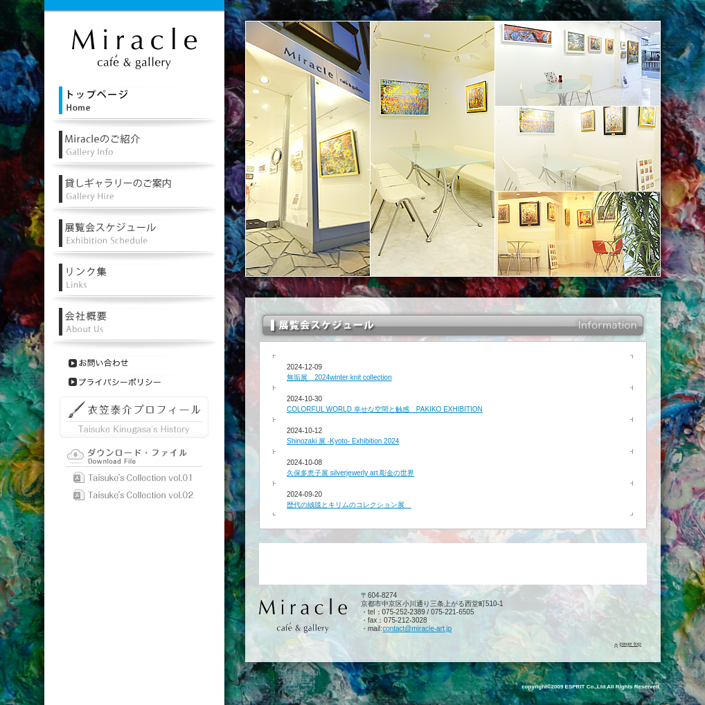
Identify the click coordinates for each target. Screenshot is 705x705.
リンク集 (134, 284)
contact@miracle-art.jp (417, 628)
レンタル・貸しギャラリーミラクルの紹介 (134, 151)
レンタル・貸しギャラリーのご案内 (134, 195)
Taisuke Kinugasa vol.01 (134, 477)
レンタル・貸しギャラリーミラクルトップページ (134, 106)
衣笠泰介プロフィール (134, 417)
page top (630, 644)
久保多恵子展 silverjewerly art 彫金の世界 (350, 473)
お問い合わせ (120, 363)
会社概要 (134, 328)
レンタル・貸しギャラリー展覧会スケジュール (134, 239)
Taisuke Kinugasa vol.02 (134, 495)
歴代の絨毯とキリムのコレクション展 (349, 505)
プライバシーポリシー (120, 382)
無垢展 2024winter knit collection (339, 377)
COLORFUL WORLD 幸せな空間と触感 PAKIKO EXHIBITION (385, 409)
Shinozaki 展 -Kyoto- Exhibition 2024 (343, 441)
